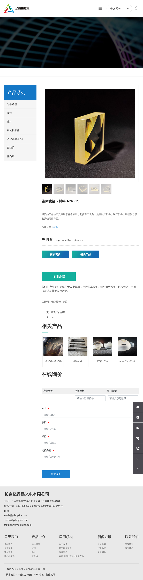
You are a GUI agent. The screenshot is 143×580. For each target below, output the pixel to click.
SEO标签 (39, 574)
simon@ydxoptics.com (16, 520)
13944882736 (23, 505)
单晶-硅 (77, 361)
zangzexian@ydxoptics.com (69, 240)
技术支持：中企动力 (16, 574)
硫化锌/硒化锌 (53, 361)
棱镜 (56, 227)
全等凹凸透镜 (127, 361)
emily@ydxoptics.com (15, 515)
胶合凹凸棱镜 (58, 312)
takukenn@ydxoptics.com (18, 525)
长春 (29, 574)
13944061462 (48, 505)
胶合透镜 (102, 361)
